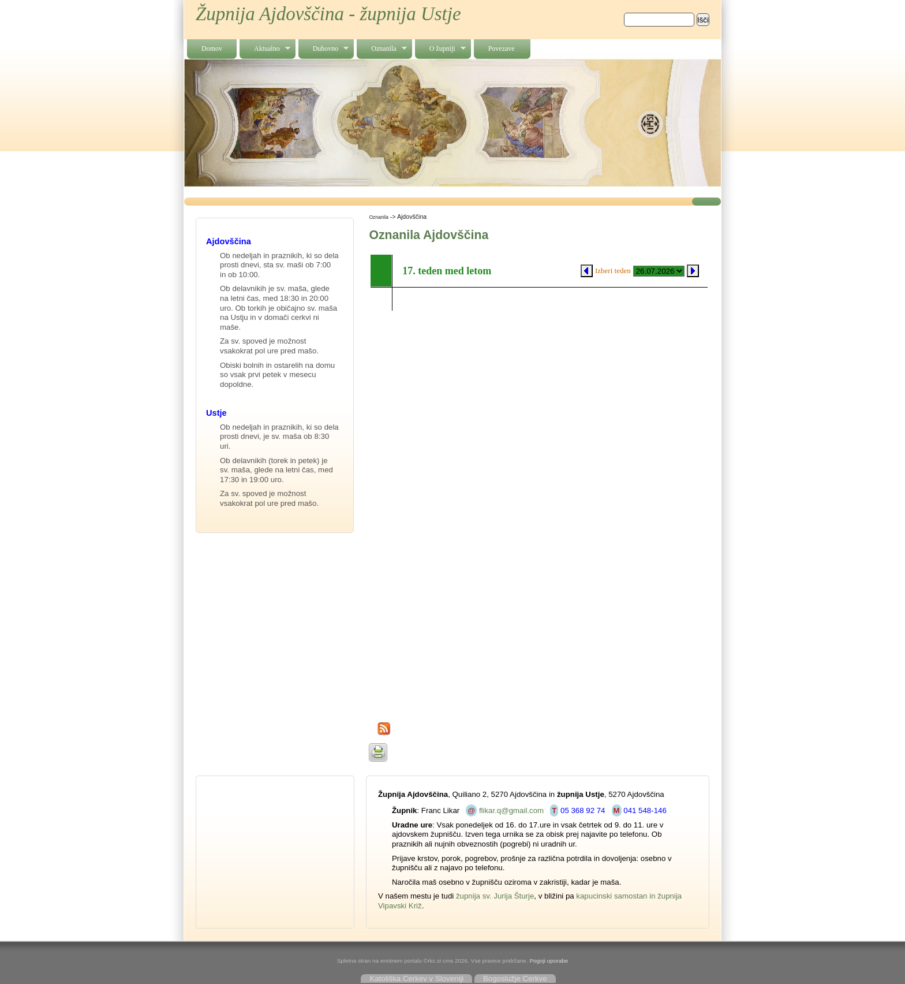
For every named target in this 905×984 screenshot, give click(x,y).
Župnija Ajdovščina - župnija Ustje (328, 13)
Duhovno (323, 48)
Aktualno (265, 48)
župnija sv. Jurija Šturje (495, 896)
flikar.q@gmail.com (511, 810)
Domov (211, 48)
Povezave (501, 48)
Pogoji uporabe (548, 960)
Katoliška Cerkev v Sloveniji (416, 978)
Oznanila (381, 48)
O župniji (440, 48)
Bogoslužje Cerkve (515, 978)
